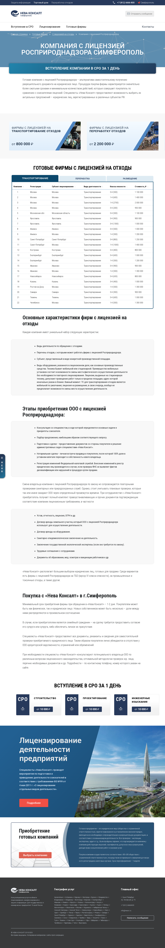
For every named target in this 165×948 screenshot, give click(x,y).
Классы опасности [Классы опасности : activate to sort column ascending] (117, 187)
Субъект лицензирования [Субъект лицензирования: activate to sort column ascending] (62, 187)
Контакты (148, 26)
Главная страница (19, 34)
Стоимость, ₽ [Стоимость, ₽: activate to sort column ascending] (140, 187)
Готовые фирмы (76, 26)
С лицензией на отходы (63, 34)
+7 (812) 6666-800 (127, 905)
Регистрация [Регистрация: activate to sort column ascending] (35, 187)
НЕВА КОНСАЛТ (19, 932)
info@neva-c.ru (126, 911)
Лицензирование (49, 26)
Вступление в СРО (22, 26)
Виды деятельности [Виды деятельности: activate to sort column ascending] (92, 187)
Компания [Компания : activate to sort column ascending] (18, 187)
